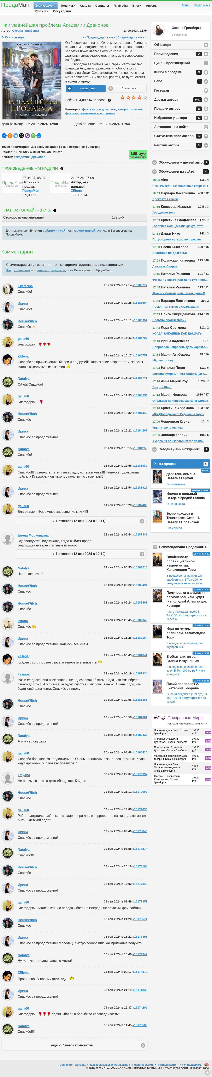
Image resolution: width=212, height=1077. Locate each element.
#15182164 (139, 637)
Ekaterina (25, 286)
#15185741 (139, 377)
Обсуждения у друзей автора (185, 162)
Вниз (207, 1072)
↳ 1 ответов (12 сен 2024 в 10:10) (78, 554)
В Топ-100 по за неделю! (186, 615)
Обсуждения (62, 11)
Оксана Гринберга (25, 30)
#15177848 (139, 884)
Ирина (23, 303)
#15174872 (139, 971)
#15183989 (139, 465)
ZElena (76, 190)
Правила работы (143, 1064)
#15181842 (139, 534)
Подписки (68, 5)
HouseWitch (27, 321)
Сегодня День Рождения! (185, 449)
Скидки (85, 5)
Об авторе (162, 45)
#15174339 (139, 990)
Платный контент (168, 1064)
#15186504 (139, 302)
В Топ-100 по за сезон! (186, 697)
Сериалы (102, 5)
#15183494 (139, 585)
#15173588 (139, 1025)
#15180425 (139, 752)
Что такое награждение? (62, 169)
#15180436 (139, 734)
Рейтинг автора (178, 145)
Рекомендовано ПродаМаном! (184, 547)
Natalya (24, 378)
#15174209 (139, 1007)
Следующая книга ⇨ (132, 37)
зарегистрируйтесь (87, 230)
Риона (23, 621)
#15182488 (139, 505)
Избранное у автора (178, 118)
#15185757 (139, 355)
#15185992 (139, 320)
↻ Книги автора (13, 37)
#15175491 (139, 936)
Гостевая (161, 90)
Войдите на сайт (18, 270)
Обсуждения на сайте (185, 171)
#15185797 (139, 337)
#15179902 (139, 791)
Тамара (24, 674)
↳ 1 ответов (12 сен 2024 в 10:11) (78, 521)
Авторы (152, 5)
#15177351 (139, 901)
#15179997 (139, 774)
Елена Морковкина (33, 535)
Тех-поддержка (192, 1064)
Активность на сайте (171, 127)
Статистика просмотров (178, 136)
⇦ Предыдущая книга (99, 37)
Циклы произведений (172, 63)
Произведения (45, 5)
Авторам (81, 1064)
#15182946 (139, 620)
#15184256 (139, 448)
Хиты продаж (181, 464)
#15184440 (139, 413)
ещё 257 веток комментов (72, 1045)
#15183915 (139, 487)
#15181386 (139, 699)
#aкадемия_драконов (29, 157)
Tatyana (24, 775)
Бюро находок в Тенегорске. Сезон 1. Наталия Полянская (183, 518)
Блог (178, 81)
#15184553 (139, 395)
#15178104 (139, 866)
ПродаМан (30, 190)
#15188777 (139, 285)
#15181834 (139, 673)
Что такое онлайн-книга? (55, 210)
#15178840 (139, 831)
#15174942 (139, 954)
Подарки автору (178, 108)
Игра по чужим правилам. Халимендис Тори (185, 633)
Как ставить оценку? (109, 100)
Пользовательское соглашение (109, 1064)
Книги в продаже (178, 72)
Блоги (136, 5)
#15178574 (139, 848)
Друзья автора (178, 99)
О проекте (66, 1064)
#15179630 (139, 809)
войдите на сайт (55, 230)
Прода (15, 5)
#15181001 (139, 717)
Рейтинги (41, 11)
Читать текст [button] (88, 88)
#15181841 (139, 655)
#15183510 (139, 567)
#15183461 (139, 602)
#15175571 (139, 919)
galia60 (23, 339)
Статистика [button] (129, 88)
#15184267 (139, 430)
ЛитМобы (121, 5)
